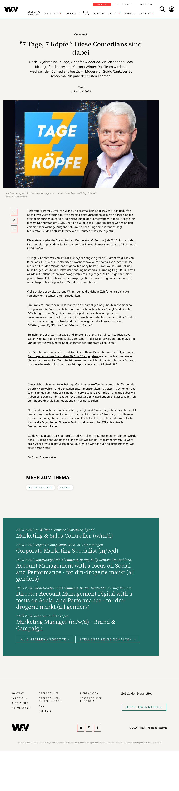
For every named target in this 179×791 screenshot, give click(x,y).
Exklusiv (145, 13)
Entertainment (40, 487)
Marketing (51, 13)
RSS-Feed (45, 710)
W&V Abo (102, 4)
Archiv (65, 487)
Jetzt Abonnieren (144, 707)
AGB (42, 705)
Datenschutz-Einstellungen (50, 699)
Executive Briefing (34, 13)
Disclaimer (20, 703)
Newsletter (147, 4)
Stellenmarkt (123, 4)
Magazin (130, 13)
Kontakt (18, 693)
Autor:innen (21, 707)
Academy (99, 13)
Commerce (72, 13)
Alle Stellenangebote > (45, 639)
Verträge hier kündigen (91, 699)
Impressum (20, 698)
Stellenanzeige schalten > (108, 639)
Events (113, 13)
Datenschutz (49, 693)
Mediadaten (89, 693)
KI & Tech (86, 13)
